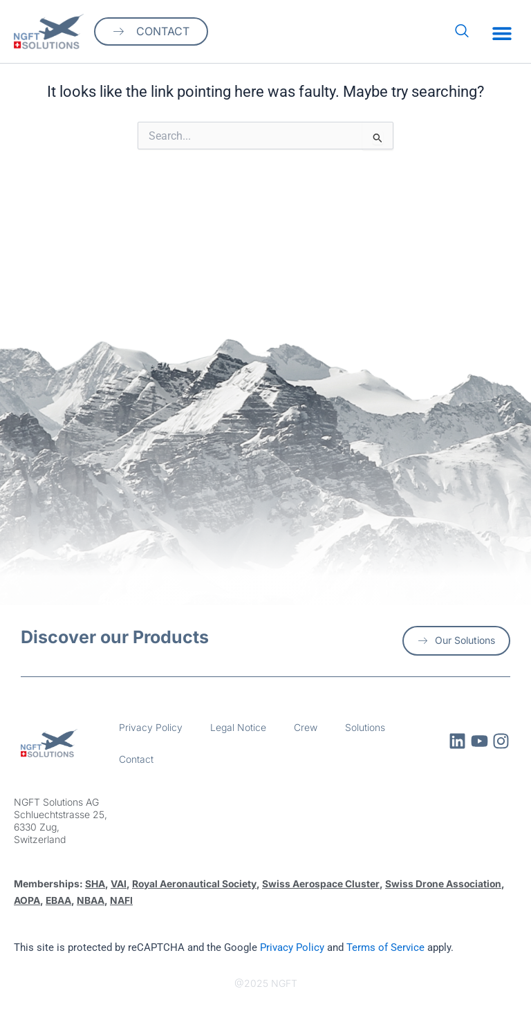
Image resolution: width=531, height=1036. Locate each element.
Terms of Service (385, 947)
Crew (305, 727)
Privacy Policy (151, 727)
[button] (501, 33)
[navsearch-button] (462, 32)
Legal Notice (238, 727)
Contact (136, 759)
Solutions (365, 727)
